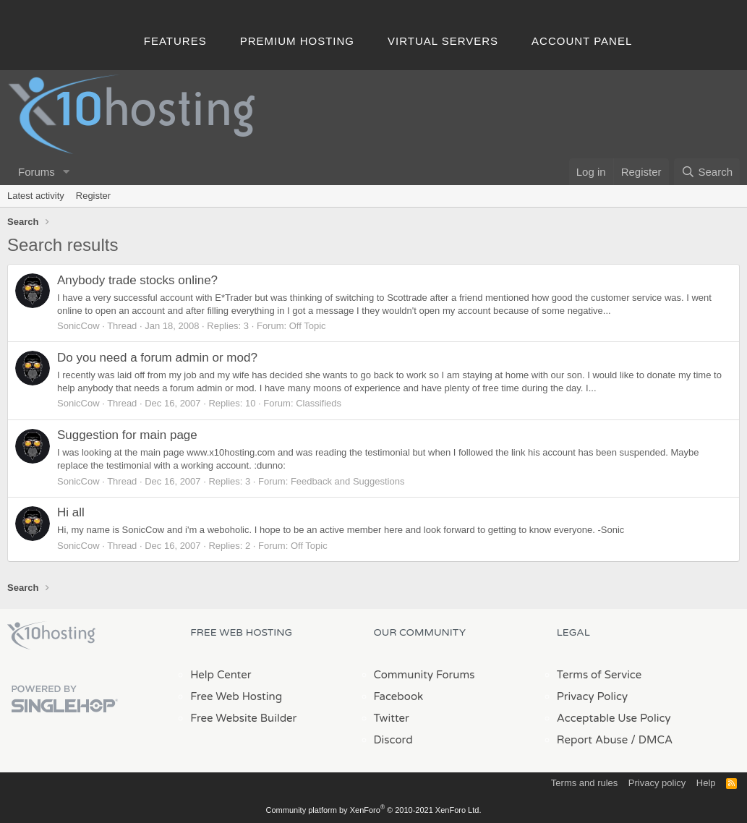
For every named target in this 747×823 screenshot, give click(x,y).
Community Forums (424, 674)
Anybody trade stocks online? (137, 280)
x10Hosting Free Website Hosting (51, 635)
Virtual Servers (443, 41)
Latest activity (35, 195)
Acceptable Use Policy (614, 718)
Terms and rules (584, 782)
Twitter (391, 718)
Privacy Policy (592, 696)
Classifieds (318, 403)
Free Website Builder (243, 718)
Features (175, 41)
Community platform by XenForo (374, 810)
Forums (36, 172)
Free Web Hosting (236, 696)
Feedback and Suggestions (348, 481)
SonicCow (78, 325)
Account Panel (582, 41)
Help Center (220, 674)
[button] (66, 171)
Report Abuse (592, 739)
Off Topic (307, 325)
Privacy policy (657, 782)
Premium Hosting (297, 41)
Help (706, 782)
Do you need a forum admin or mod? (157, 357)
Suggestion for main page (127, 435)
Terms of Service (599, 674)
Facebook (399, 696)
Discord (393, 739)
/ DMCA (652, 739)
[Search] (707, 171)
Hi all (71, 512)
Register (93, 195)
